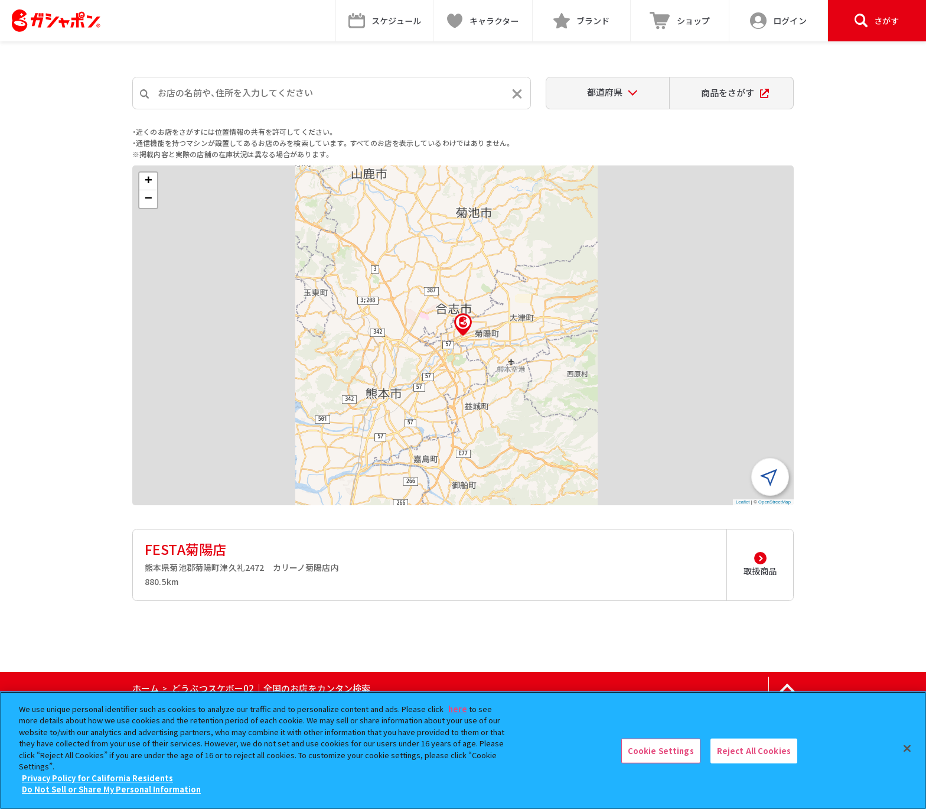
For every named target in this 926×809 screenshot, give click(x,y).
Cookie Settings (661, 750)
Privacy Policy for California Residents (97, 778)
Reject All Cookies (754, 750)
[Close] (907, 749)
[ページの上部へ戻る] (787, 688)
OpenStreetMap (774, 502)
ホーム (145, 688)
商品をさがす (735, 92)
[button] (463, 324)
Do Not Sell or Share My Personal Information (111, 789)
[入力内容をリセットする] (517, 93)
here (457, 708)
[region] (463, 750)
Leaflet (743, 502)
